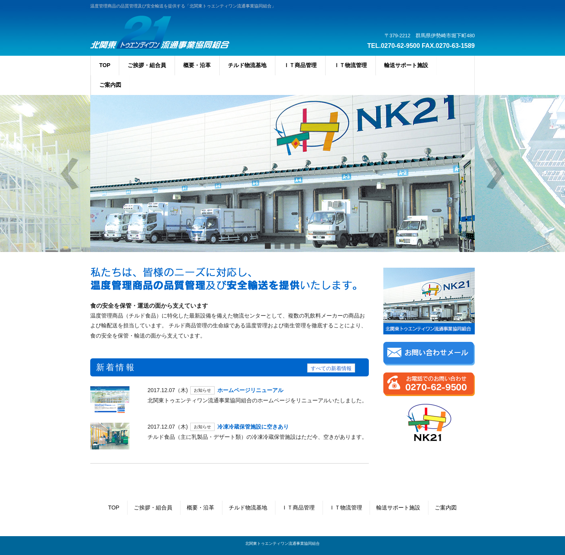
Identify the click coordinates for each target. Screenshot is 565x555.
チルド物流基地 (248, 507)
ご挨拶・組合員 (153, 507)
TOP (114, 507)
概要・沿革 (200, 507)
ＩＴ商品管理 (298, 507)
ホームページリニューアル (250, 390)
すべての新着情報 (331, 368)
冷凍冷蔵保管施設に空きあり (253, 427)
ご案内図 (446, 507)
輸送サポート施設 (398, 507)
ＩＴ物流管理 (345, 507)
